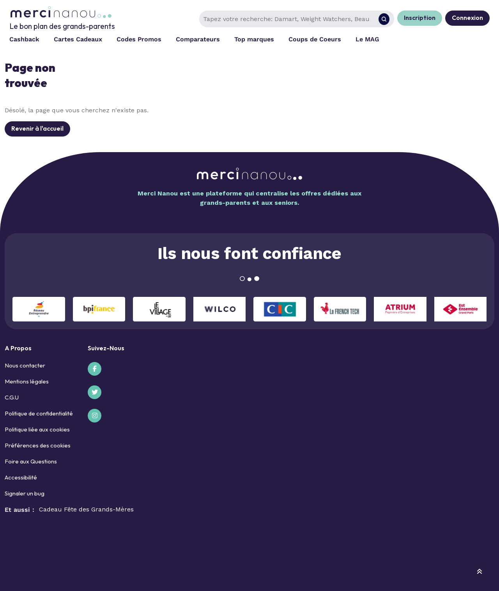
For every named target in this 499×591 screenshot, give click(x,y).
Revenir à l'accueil (37, 128)
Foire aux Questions (31, 461)
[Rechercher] (384, 19)
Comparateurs (198, 39)
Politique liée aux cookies (37, 429)
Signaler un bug (24, 493)
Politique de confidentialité (39, 413)
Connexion (467, 17)
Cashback (24, 39)
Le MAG (367, 39)
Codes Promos (139, 39)
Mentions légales (27, 381)
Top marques (254, 39)
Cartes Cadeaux (78, 39)
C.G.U (12, 397)
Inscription (419, 17)
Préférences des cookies (38, 445)
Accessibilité (21, 477)
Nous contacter (25, 365)
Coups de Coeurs (314, 39)
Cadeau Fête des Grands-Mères (86, 509)
